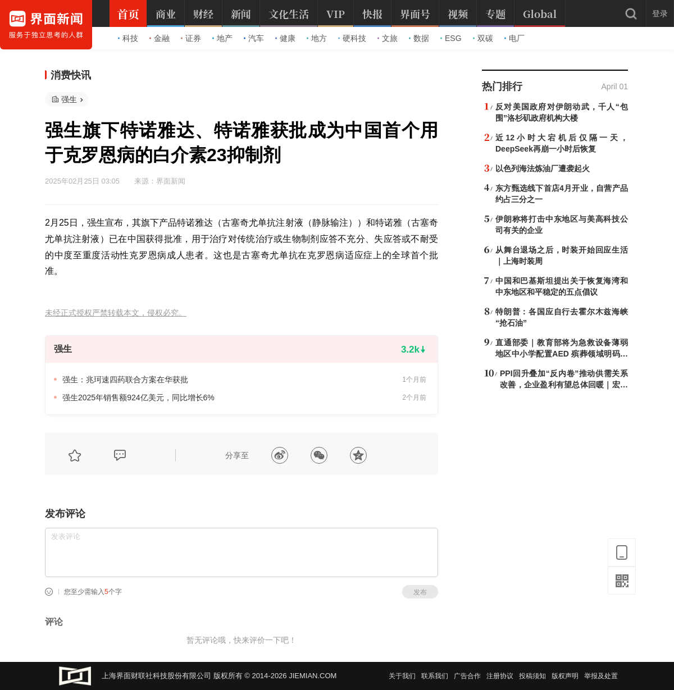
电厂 (514, 38)
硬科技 (352, 38)
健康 (285, 38)
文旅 (387, 38)
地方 (317, 38)
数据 (419, 38)
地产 (222, 38)
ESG (451, 38)
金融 (159, 38)
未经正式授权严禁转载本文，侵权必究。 (115, 313)
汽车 (254, 38)
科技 (128, 38)
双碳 (483, 38)
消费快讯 (71, 75)
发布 (420, 592)
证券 (191, 38)
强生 (69, 99)
